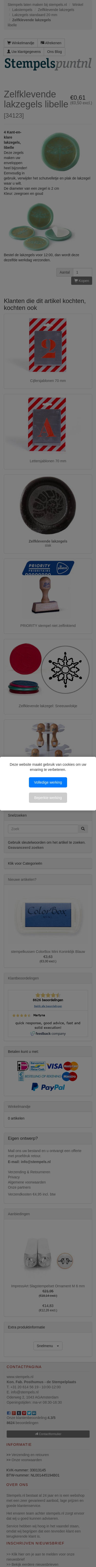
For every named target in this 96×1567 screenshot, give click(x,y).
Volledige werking (48, 782)
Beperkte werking (48, 798)
